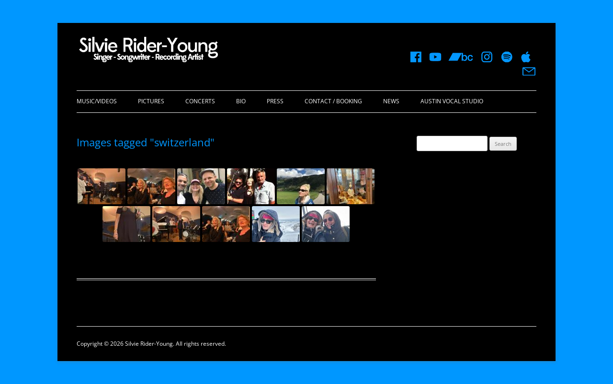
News (391, 101)
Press (275, 101)
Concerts (200, 101)
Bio (241, 101)
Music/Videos (97, 101)
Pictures (151, 101)
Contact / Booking (333, 101)
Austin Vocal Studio (451, 101)
